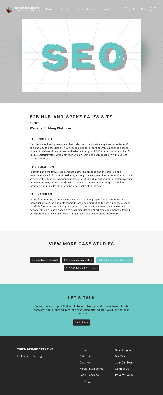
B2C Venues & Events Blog (78, 260)
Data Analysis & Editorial (45, 260)
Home (83, 350)
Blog (135, 9)
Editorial (85, 356)
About (143, 9)
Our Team (127, 9)
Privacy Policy (124, 375)
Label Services (89, 375)
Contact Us (153, 9)
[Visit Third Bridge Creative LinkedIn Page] (41, 356)
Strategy (85, 381)
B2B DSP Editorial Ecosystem (81, 268)
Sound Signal (123, 350)
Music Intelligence (91, 368)
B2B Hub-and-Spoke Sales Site (115, 260)
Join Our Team (124, 362)
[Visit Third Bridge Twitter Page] (34, 356)
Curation (85, 362)
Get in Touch (81, 322)
